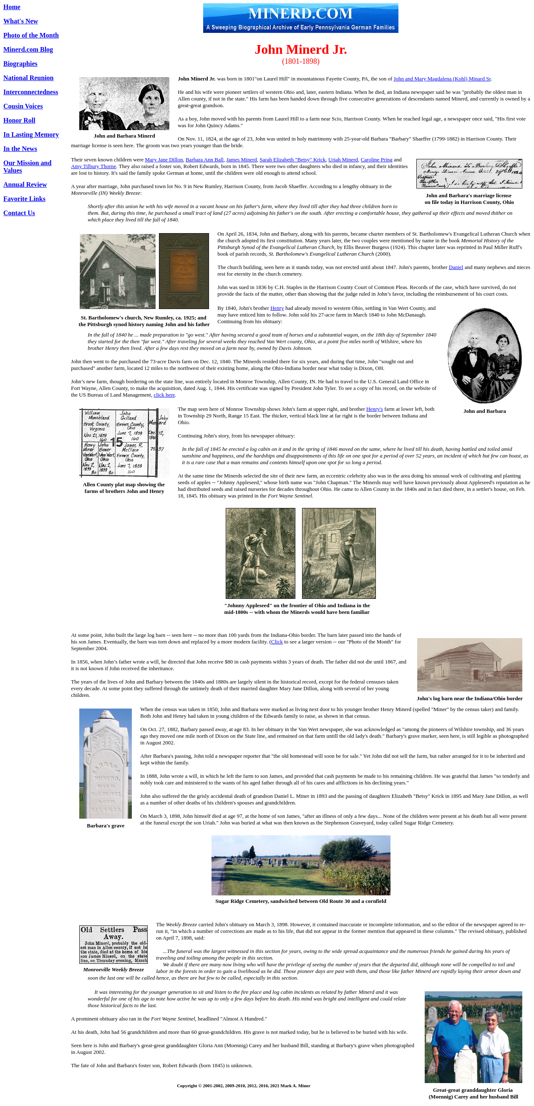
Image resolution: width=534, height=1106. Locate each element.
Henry (277, 308)
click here (164, 395)
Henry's (374, 409)
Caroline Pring (377, 159)
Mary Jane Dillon (164, 159)
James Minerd (241, 159)
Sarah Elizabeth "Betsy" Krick (292, 159)
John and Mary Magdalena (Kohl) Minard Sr (442, 78)
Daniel (456, 267)
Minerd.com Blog (28, 49)
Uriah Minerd (343, 159)
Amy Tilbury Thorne (93, 166)
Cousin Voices (23, 106)
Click (277, 641)
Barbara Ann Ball (205, 159)
